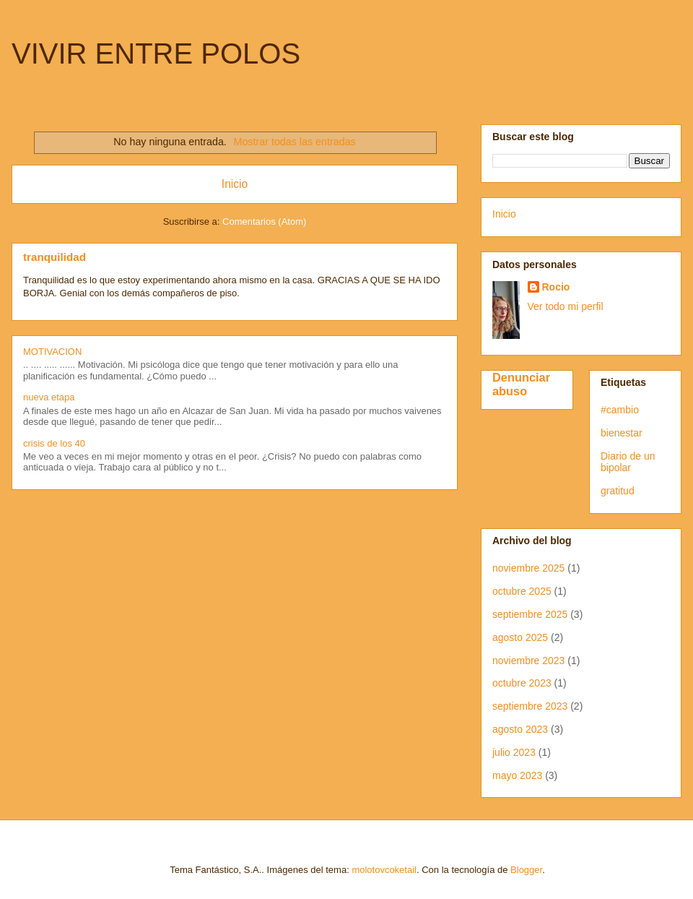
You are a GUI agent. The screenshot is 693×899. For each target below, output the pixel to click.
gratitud (618, 490)
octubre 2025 (522, 591)
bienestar (621, 433)
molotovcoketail (384, 869)
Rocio (556, 287)
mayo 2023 (517, 775)
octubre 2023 (522, 683)
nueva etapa (49, 397)
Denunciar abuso (521, 384)
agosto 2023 (520, 729)
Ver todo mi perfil (565, 306)
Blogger (526, 869)
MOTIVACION (52, 351)
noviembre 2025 (528, 568)
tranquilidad (54, 257)
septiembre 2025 (529, 614)
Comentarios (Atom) (264, 221)
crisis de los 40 (54, 443)
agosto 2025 (520, 637)
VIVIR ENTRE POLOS (156, 53)
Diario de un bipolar (628, 462)
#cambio (620, 410)
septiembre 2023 (529, 706)
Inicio (235, 184)
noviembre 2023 (528, 660)
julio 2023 (514, 752)
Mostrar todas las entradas (295, 141)
